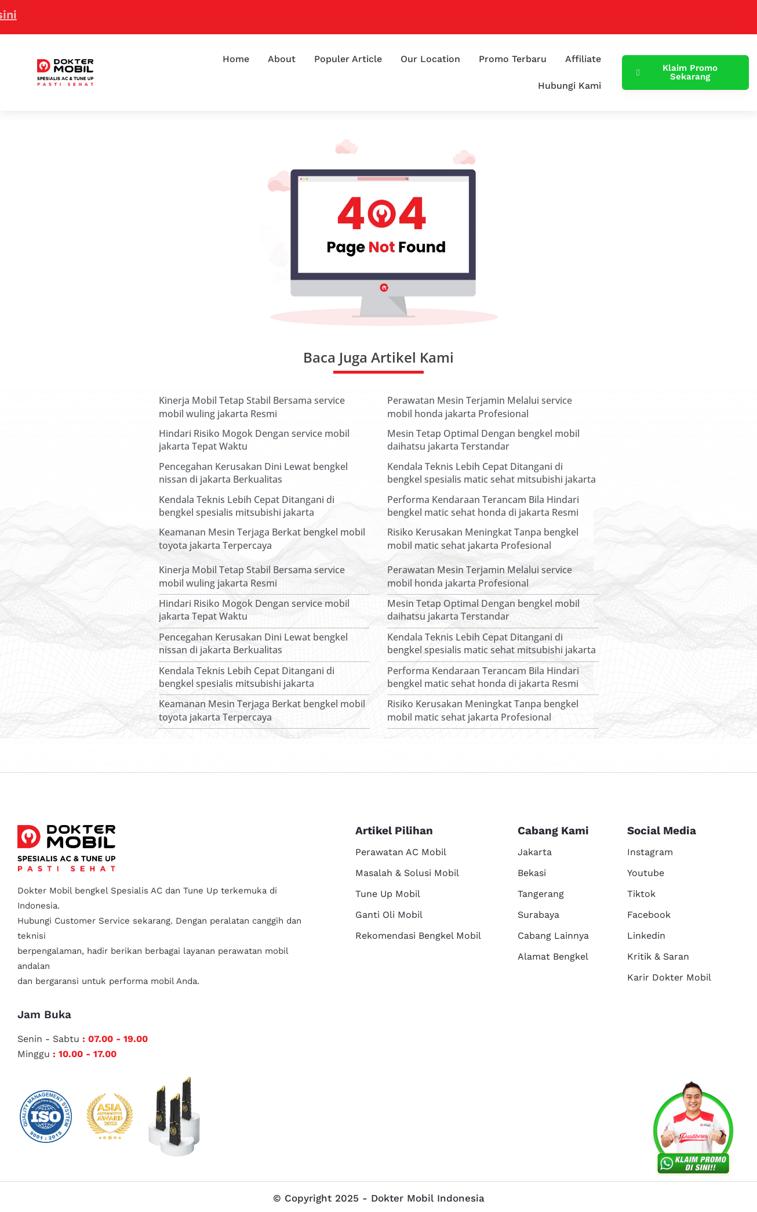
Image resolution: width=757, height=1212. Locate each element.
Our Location (430, 58)
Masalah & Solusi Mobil (407, 872)
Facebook (649, 914)
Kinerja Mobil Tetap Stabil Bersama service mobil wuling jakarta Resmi (252, 406)
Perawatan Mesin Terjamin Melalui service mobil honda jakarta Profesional (479, 406)
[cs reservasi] (693, 1131)
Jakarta (535, 852)
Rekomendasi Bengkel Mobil (418, 935)
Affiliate (583, 58)
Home (236, 58)
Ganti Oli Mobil (389, 914)
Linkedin (646, 935)
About (282, 58)
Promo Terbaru (513, 58)
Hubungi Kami (569, 85)
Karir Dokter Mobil (669, 977)
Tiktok (641, 893)
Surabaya (538, 914)
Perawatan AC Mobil (400, 852)
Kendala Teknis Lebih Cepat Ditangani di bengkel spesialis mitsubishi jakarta (246, 506)
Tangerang (541, 893)
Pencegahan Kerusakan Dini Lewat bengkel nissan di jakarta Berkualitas (253, 473)
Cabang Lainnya (553, 935)
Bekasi (532, 872)
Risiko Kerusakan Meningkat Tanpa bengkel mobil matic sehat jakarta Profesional (482, 538)
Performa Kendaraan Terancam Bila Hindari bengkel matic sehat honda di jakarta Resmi (483, 506)
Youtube (645, 872)
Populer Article (348, 58)
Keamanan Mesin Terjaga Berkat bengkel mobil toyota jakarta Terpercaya (262, 538)
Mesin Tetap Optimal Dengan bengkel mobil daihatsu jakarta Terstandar (483, 440)
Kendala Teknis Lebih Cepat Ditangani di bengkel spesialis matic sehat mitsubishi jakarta (491, 473)
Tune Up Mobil (387, 893)
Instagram (650, 852)
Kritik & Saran (658, 956)
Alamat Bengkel (553, 956)
